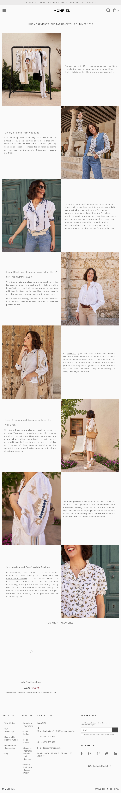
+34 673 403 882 (47, 742)
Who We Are (9, 723)
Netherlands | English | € (99, 766)
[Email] (96, 730)
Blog (6, 754)
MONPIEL (71, 354)
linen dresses (16, 430)
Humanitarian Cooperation (10, 746)
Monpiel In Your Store (28, 724)
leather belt (100, 514)
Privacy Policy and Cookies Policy (27, 769)
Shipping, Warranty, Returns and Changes (27, 753)
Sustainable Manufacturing (11, 738)
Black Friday (26, 733)
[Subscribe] (115, 730)
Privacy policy (108, 735)
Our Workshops (9, 730)
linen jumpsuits (75, 502)
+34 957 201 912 (47, 737)
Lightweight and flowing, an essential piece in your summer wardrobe (31, 693)
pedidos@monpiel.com (50, 748)
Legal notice (26, 741)
